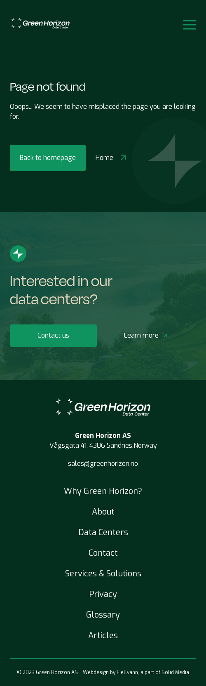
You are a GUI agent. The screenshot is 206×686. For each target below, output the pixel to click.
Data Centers (103, 532)
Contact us (53, 335)
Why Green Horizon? (103, 491)
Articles (103, 635)
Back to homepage (48, 157)
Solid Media (175, 672)
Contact (103, 553)
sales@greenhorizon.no (103, 463)
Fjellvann (127, 672)
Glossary (103, 614)
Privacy (103, 594)
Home (112, 158)
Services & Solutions (103, 573)
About (103, 511)
